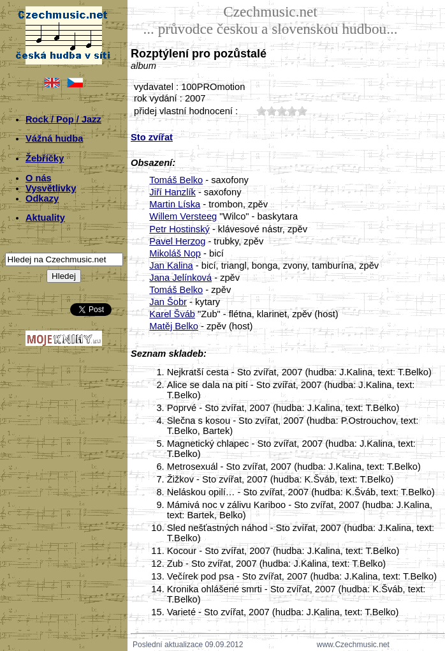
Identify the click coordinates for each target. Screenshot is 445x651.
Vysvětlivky (51, 188)
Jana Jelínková (180, 278)
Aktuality (45, 218)
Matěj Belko (173, 326)
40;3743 (292, 111)
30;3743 (282, 111)
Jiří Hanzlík (172, 192)
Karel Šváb (172, 314)
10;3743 (261, 111)
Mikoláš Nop (175, 253)
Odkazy (42, 198)
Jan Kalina (171, 265)
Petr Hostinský (179, 229)
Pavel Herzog (177, 241)
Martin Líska (174, 204)
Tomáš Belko (176, 180)
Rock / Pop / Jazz (63, 119)
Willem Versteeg (183, 216)
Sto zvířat (152, 137)
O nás (39, 178)
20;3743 (271, 111)
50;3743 (302, 111)
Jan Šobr (168, 302)
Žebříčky (45, 158)
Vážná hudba (54, 138)
